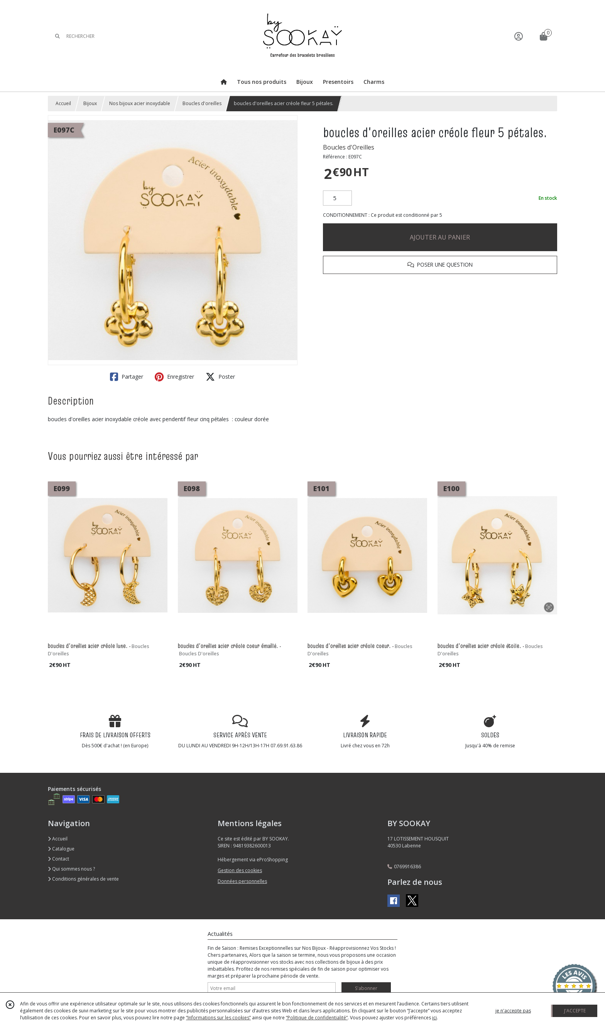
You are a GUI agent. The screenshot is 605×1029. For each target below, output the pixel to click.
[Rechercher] (57, 36)
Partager (126, 376)
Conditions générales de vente (83, 879)
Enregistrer (174, 376)
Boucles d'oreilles (202, 103)
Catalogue (61, 848)
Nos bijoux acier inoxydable (139, 103)
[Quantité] (337, 198)
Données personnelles (242, 881)
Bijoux (90, 103)
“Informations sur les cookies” (218, 1017)
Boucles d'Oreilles (348, 147)
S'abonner (366, 988)
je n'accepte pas (513, 1010)
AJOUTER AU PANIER (440, 237)
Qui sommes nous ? (71, 869)
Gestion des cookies (240, 870)
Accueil (63, 103)
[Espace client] (518, 36)
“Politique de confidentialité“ (317, 1017)
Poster (220, 376)
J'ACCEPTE (575, 1010)
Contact (58, 859)
